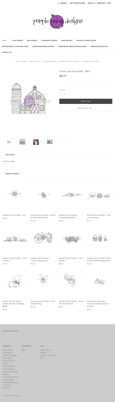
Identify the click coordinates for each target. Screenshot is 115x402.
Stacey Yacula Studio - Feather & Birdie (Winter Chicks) (97, 303)
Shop (5, 40)
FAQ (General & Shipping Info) (15, 46)
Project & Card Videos (86, 40)
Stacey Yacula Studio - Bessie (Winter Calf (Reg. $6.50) (13, 303)
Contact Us (6, 52)
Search (64, 3)
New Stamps (17, 40)
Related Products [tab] (12, 174)
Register (101, 3)
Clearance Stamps (49, 40)
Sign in (91, 3)
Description (10, 155)
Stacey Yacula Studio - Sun (14, 215)
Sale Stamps (32, 40)
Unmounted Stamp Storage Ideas (72, 46)
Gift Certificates (77, 3)
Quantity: (62, 90)
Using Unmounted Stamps (43, 46)
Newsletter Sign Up (99, 46)
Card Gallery (66, 40)
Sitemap (6, 388)
